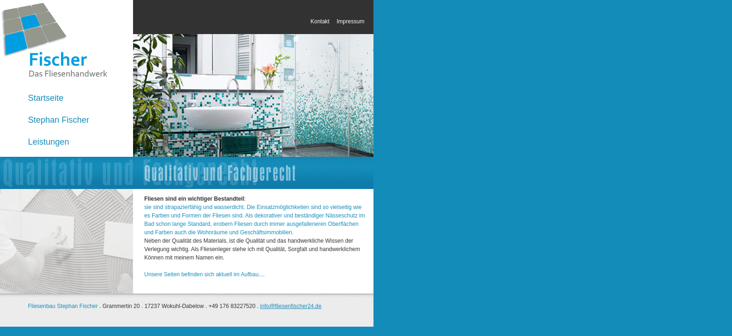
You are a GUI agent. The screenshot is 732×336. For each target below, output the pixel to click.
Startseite (45, 98)
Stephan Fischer (58, 120)
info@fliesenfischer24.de (291, 306)
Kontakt (320, 21)
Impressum (350, 21)
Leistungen (48, 142)
